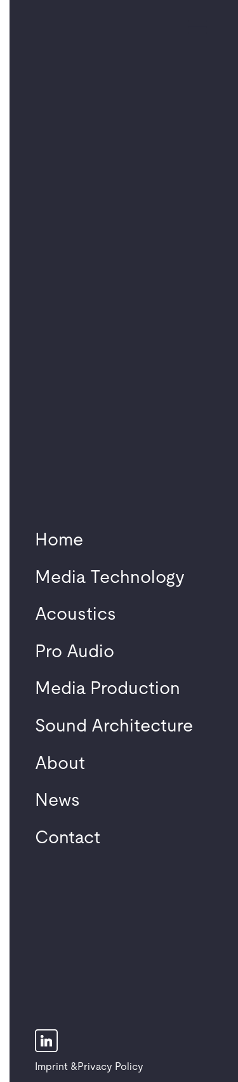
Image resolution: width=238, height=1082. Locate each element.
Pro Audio (74, 652)
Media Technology (110, 578)
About (60, 764)
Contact (67, 838)
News (57, 801)
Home (59, 540)
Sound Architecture (114, 726)
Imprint (51, 1067)
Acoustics (75, 615)
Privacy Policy (110, 1067)
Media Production (107, 689)
